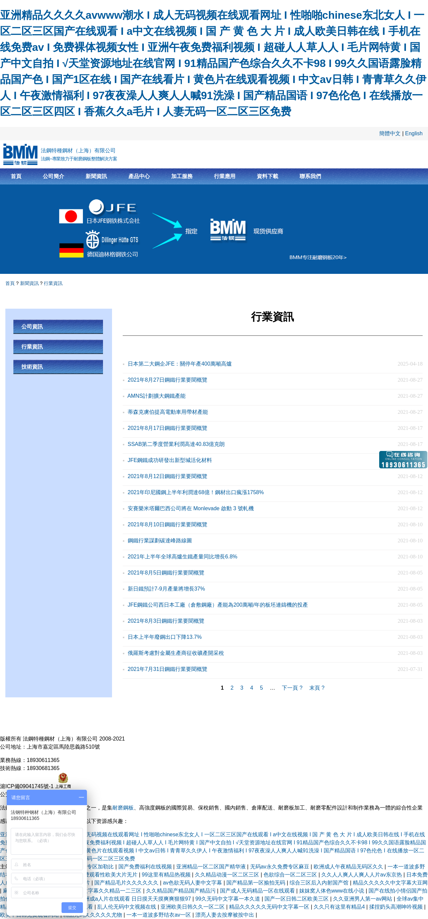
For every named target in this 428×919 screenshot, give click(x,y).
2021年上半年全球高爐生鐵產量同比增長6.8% (182, 556)
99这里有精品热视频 (167, 874)
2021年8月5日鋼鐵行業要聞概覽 (166, 573)
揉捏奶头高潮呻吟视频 (396, 907)
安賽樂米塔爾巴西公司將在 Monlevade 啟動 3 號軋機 (191, 508)
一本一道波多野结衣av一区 (159, 915)
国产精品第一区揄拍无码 (256, 883)
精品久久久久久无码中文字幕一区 (270, 907)
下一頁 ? (292, 688)
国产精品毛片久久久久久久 (127, 883)
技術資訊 (32, 367)
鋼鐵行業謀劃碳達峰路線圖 (160, 540)
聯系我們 (310, 176)
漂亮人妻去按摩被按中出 (225, 915)
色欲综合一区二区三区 (290, 874)
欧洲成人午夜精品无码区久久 (349, 866)
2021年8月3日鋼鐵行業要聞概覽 (166, 621)
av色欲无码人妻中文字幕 (193, 883)
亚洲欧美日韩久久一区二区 (193, 907)
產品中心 (139, 176)
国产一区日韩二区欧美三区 (297, 899)
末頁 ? (316, 688)
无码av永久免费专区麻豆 (280, 866)
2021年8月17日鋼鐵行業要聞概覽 (167, 428)
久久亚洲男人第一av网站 (363, 899)
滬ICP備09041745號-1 (27, 786)
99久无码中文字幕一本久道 (228, 899)
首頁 (16, 176)
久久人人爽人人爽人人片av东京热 (362, 874)
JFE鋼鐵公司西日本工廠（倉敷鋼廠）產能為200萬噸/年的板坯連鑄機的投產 (218, 605)
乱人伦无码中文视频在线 (127, 907)
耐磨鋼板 (123, 808)
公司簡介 (53, 176)
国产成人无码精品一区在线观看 (258, 891)
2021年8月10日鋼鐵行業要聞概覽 (167, 524)
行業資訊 (53, 283)
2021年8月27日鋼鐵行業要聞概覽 (167, 380)
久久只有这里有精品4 (340, 907)
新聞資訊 (96, 176)
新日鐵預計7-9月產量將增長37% (166, 589)
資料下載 (267, 176)
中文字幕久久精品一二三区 (110, 891)
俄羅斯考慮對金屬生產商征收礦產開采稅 (176, 653)
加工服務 (182, 176)
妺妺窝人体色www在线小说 (332, 891)
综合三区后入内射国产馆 (320, 883)
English (414, 133)
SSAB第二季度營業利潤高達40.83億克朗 (176, 444)
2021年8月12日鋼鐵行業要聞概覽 (167, 476)
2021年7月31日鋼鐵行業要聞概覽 (167, 669)
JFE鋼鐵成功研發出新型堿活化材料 (170, 460)
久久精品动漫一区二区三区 (227, 874)
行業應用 (224, 176)
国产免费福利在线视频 (145, 866)
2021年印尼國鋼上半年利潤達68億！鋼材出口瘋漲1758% (196, 492)
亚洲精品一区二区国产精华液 (211, 866)
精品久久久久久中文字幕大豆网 (390, 883)
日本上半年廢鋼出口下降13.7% (165, 637)
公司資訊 (32, 326)
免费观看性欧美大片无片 (109, 874)
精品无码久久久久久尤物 (93, 915)
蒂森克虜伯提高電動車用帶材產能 (168, 412)
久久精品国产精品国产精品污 (181, 891)
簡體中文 (390, 133)
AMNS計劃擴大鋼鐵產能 (156, 396)
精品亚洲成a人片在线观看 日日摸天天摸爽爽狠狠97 (130, 899)
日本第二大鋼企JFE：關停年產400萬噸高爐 (180, 364)
